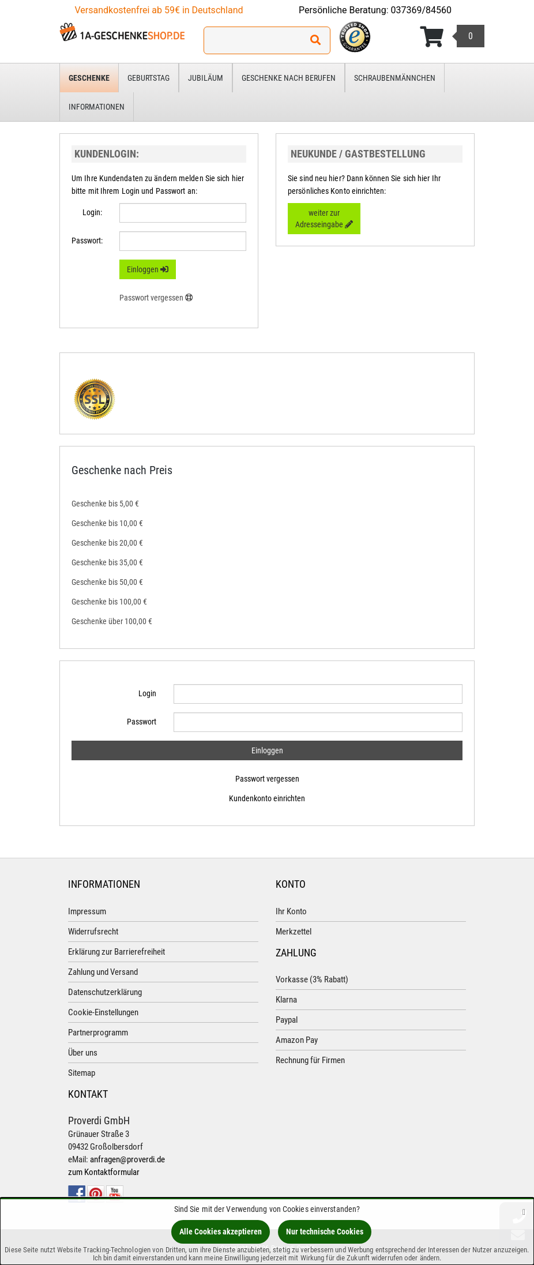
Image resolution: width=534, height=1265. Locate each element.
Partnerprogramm (98, 1032)
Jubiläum (205, 77)
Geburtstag (148, 77)
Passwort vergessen (267, 778)
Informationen (97, 106)
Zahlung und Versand (103, 972)
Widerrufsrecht (93, 931)
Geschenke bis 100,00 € (109, 601)
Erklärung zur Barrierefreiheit (116, 952)
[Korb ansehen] (452, 37)
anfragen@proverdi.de (127, 1159)
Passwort (141, 721)
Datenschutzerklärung (105, 992)
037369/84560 (421, 10)
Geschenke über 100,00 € (112, 621)
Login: (92, 212)
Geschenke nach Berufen (289, 77)
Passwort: (87, 240)
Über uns (82, 1053)
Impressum (87, 911)
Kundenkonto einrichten (267, 798)
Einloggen (147, 269)
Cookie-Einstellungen (103, 1012)
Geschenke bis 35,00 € (107, 562)
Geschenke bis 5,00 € (105, 503)
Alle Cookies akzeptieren (220, 1231)
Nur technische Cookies (324, 1231)
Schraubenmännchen (394, 77)
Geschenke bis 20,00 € (107, 542)
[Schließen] (524, 1211)
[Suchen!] (315, 40)
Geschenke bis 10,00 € (107, 523)
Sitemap (81, 1073)
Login (147, 693)
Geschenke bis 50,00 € (107, 582)
